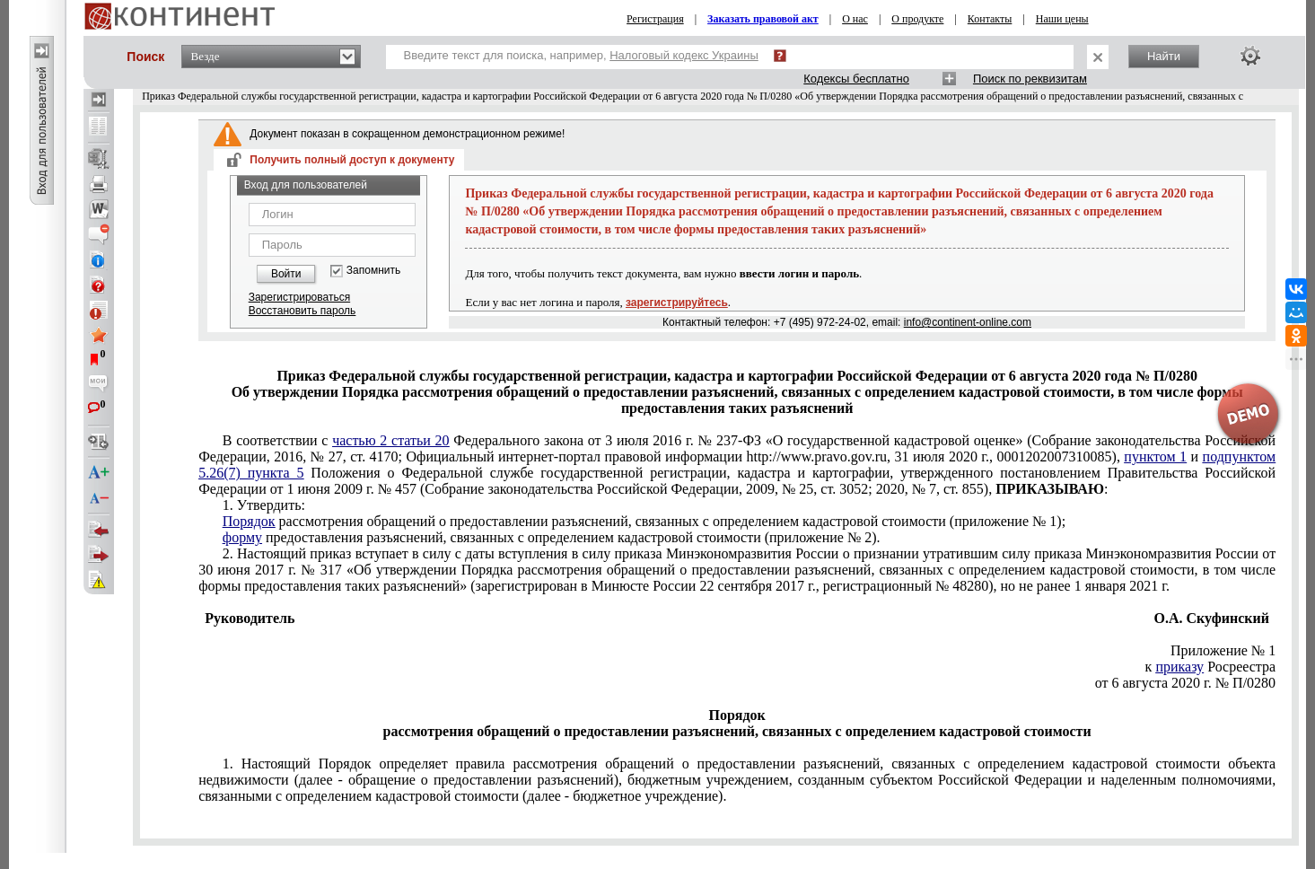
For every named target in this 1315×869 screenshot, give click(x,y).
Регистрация (655, 19)
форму (242, 537)
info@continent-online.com (967, 322)
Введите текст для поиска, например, (581, 55)
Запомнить (373, 270)
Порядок (249, 521)
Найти (1163, 56)
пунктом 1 (1155, 456)
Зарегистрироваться (299, 297)
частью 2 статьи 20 (390, 440)
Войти (286, 274)
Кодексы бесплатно (856, 78)
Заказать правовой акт (763, 19)
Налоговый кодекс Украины (683, 55)
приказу (1179, 666)
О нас (855, 19)
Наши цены (1062, 19)
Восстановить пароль (302, 310)
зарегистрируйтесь (677, 302)
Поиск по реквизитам (1030, 78)
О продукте (917, 19)
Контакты (990, 19)
